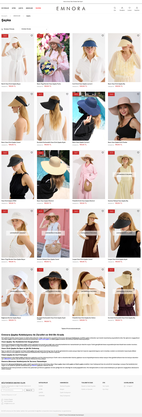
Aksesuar (29, 8)
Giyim (14, 8)
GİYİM (40, 389)
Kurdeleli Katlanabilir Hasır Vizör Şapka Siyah (51, 142)
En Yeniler (5, 8)
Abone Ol (29, 390)
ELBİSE (41, 386)
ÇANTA (41, 392)
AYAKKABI (42, 395)
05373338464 (7, 402)
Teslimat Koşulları (65, 386)
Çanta (20, 8)
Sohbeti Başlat (7, 400)
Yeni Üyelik (106, 386)
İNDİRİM (38, 8)
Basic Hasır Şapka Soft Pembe (117, 142)
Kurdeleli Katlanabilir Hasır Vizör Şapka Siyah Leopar (51, 319)
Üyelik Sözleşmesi (65, 392)
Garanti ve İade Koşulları (88, 386)
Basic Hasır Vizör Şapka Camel (10, 142)
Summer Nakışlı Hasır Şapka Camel (48, 259)
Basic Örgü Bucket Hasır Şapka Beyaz (13, 259)
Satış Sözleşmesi (65, 395)
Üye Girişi (105, 389)
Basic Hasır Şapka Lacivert (80, 142)
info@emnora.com (8, 404)
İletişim (62, 389)
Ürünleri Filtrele (7, 29)
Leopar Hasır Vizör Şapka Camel (82, 259)
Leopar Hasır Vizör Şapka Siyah (117, 259)
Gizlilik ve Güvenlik (86, 389)
